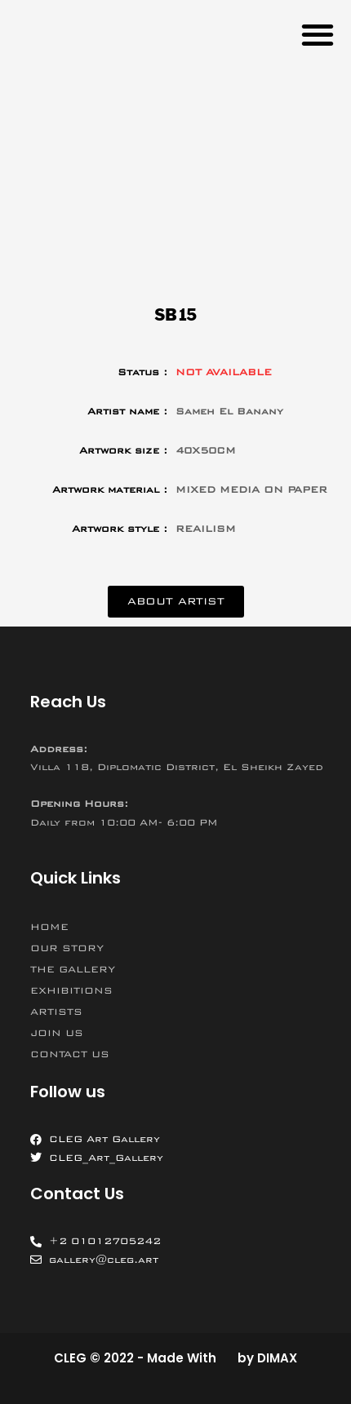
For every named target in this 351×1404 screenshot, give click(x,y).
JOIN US (56, 1033)
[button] (317, 34)
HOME (49, 926)
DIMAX (277, 1357)
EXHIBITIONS (71, 990)
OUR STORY (67, 948)
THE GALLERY (72, 969)
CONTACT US (69, 1054)
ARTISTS (56, 1011)
